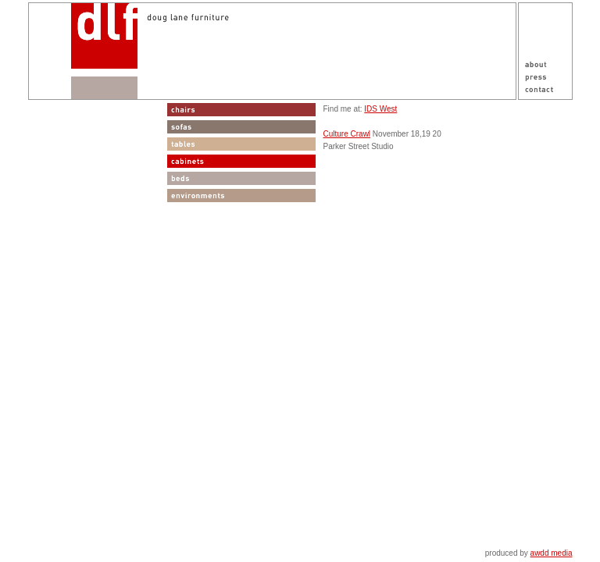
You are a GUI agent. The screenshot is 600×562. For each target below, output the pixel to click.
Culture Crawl (347, 134)
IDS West (380, 109)
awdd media (551, 553)
